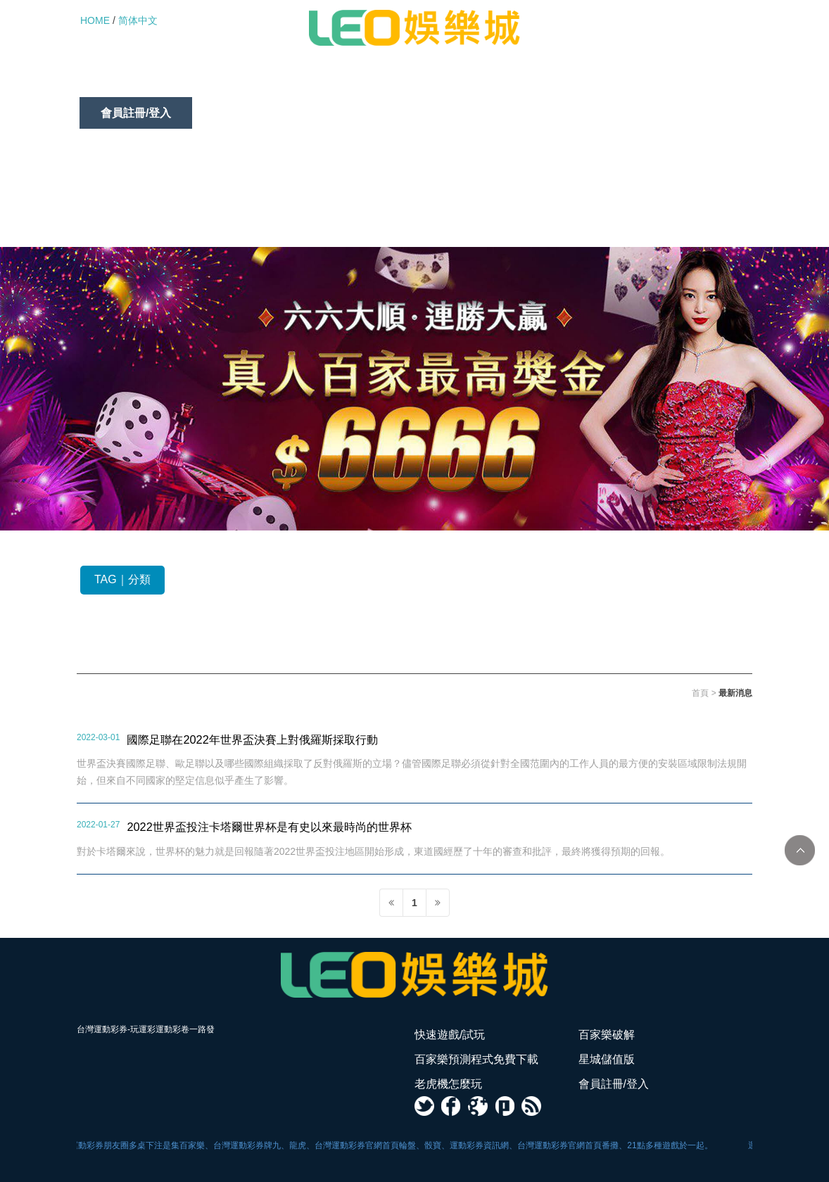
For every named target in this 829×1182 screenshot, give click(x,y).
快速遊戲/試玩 (136, 81)
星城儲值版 (506, 81)
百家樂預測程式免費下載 (374, 81)
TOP (800, 850)
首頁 (700, 693)
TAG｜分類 (122, 579)
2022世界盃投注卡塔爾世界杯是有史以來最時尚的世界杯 (269, 826)
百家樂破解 (241, 81)
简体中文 (138, 20)
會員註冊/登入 (136, 113)
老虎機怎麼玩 (610, 81)
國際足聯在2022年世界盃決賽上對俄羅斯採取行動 (252, 739)
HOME (95, 20)
